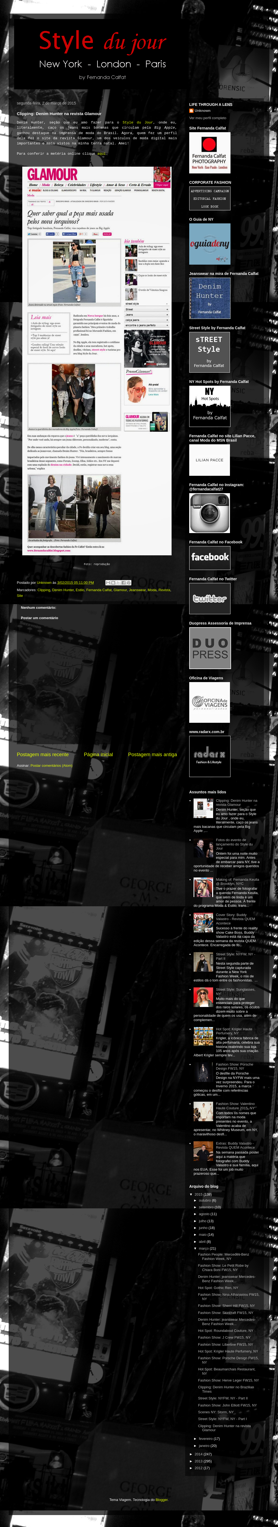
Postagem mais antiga (152, 754)
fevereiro (206, 1439)
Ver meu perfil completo (207, 118)
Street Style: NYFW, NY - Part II (223, 1398)
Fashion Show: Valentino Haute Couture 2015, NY (235, 1106)
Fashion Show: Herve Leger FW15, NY (228, 1380)
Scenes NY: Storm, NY (216, 1412)
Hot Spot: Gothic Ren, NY (218, 1288)
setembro (207, 1207)
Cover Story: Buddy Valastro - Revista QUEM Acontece (235, 919)
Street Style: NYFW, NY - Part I (222, 1419)
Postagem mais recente (43, 754)
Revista (164, 590)
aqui (101, 154)
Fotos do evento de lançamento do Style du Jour (234, 844)
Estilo (80, 590)
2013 (199, 1461)
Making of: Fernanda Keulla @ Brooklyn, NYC (237, 881)
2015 (199, 1194)
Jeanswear (137, 590)
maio (203, 1235)
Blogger (162, 1500)
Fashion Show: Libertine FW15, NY (225, 1344)
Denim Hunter (63, 590)
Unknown (203, 111)
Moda (152, 590)
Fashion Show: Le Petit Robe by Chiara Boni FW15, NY (223, 1267)
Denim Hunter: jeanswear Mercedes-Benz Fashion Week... (226, 1279)
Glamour (120, 590)
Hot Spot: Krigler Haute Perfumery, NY (234, 1031)
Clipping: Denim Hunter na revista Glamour (236, 803)
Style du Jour (138, 123)
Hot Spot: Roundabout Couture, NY (225, 1331)
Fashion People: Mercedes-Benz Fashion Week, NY (223, 1256)
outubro (205, 1200)
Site (20, 596)
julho (203, 1221)
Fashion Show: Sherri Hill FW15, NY (226, 1306)
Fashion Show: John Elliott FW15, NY (227, 1405)
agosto (205, 1214)
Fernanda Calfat (99, 590)
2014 (199, 1454)
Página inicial (98, 754)
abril (203, 1242)
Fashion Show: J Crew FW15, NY (224, 1337)
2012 (199, 1468)
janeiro (205, 1446)
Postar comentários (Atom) (52, 766)
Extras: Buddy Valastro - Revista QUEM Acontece (235, 1145)
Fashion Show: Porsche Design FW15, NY (234, 1066)
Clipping (43, 590)
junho (203, 1228)
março (204, 1248)
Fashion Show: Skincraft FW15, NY (225, 1313)
